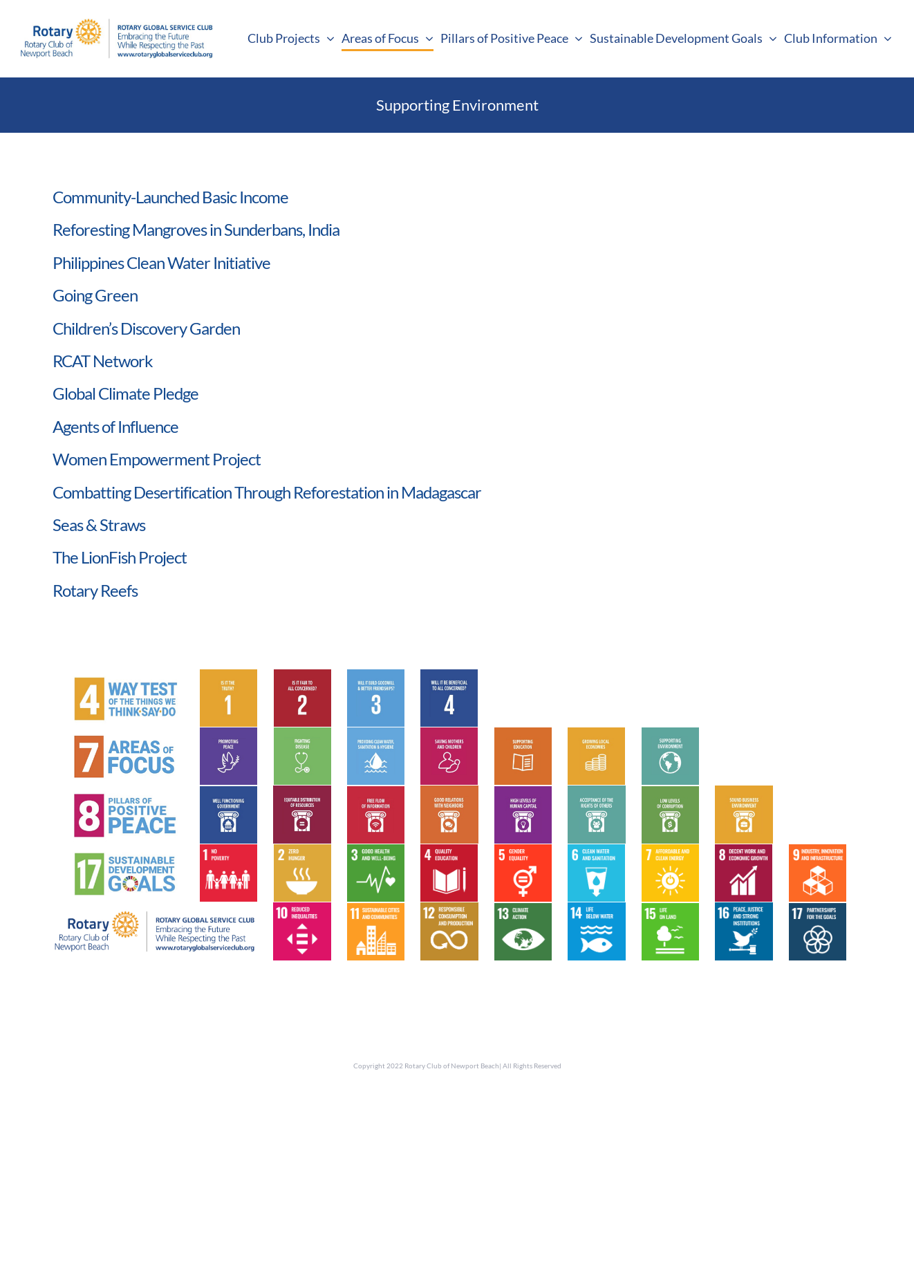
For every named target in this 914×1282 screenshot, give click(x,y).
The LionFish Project (120, 557)
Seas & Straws (99, 524)
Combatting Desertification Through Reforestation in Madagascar (267, 492)
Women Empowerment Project (157, 459)
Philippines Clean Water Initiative (161, 262)
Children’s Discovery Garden (146, 328)
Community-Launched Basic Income (170, 197)
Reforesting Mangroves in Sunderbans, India (196, 229)
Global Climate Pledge (125, 393)
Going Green (95, 295)
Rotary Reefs (95, 590)
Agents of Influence (115, 426)
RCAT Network (103, 361)
